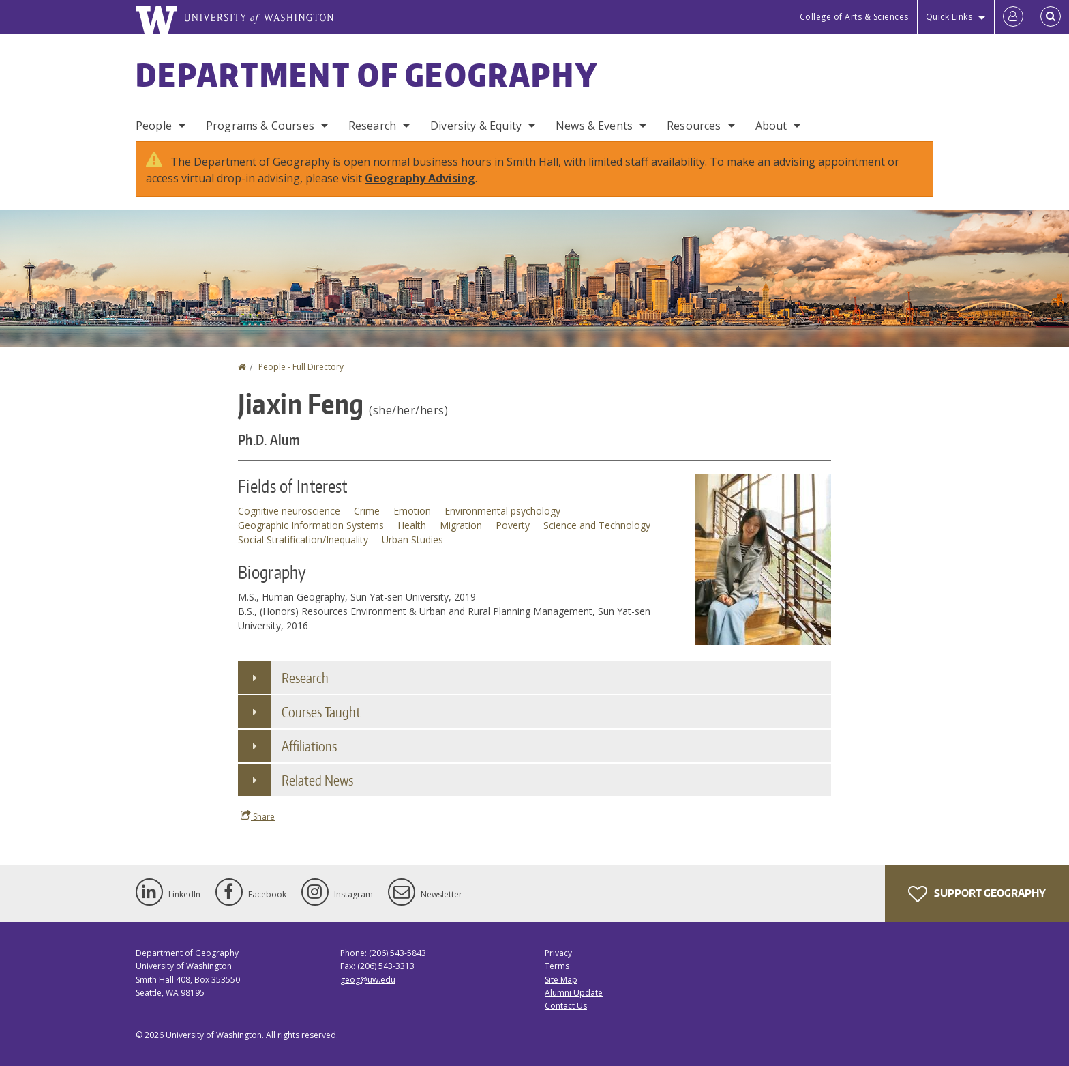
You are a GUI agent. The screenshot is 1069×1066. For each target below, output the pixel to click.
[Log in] (1013, 17)
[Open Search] (1050, 17)
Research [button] (305, 678)
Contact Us (566, 1005)
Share (258, 816)
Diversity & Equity (476, 125)
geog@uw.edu (367, 979)
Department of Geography (367, 74)
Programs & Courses (260, 125)
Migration (461, 525)
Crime (367, 510)
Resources (694, 125)
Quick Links (949, 17)
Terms (557, 966)
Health (411, 525)
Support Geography (977, 894)
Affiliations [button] (309, 746)
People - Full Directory (301, 367)
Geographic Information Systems (311, 525)
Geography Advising (420, 178)
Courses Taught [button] (321, 712)
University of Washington (214, 1035)
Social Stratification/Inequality (303, 539)
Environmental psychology (502, 510)
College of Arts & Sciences (854, 17)
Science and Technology (596, 525)
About (771, 125)
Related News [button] (317, 780)
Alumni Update (574, 992)
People (154, 125)
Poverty (513, 525)
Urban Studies (412, 539)
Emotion (412, 510)
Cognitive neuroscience (289, 510)
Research (372, 125)
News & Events (594, 125)
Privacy (558, 953)
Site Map (561, 979)
